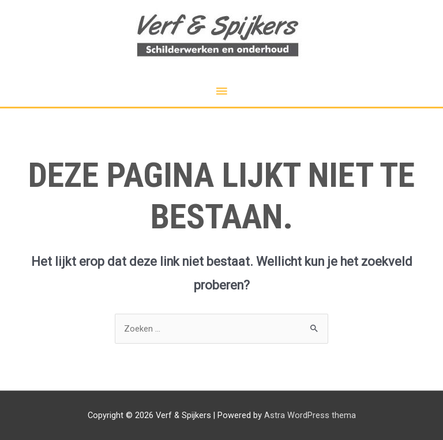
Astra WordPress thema (310, 415)
